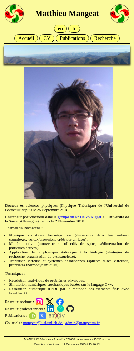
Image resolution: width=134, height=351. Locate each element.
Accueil (26, 38)
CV (46, 38)
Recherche (105, 38)
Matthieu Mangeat (67, 13)
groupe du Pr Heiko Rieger (79, 217)
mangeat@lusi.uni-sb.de (43, 322)
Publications (72, 38)
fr (74, 28)
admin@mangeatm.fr (82, 322)
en (60, 28)
